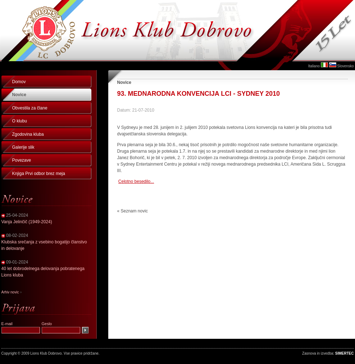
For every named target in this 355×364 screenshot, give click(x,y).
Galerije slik (23, 147)
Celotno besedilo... (136, 181)
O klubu (19, 120)
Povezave (21, 160)
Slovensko (345, 66)
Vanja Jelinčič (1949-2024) (26, 221)
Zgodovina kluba (28, 134)
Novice (19, 94)
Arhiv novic (10, 292)
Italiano (314, 66)
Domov (19, 81)
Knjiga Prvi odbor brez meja (38, 173)
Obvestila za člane (29, 108)
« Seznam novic (132, 211)
